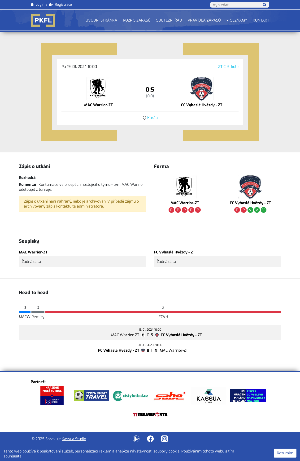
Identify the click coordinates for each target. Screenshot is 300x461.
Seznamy (238, 20)
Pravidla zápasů (204, 20)
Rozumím (285, 453)
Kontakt (261, 20)
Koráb (152, 117)
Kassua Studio (74, 438)
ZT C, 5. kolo (228, 66)
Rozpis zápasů (137, 20)
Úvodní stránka (101, 20)
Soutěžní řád (169, 20)
